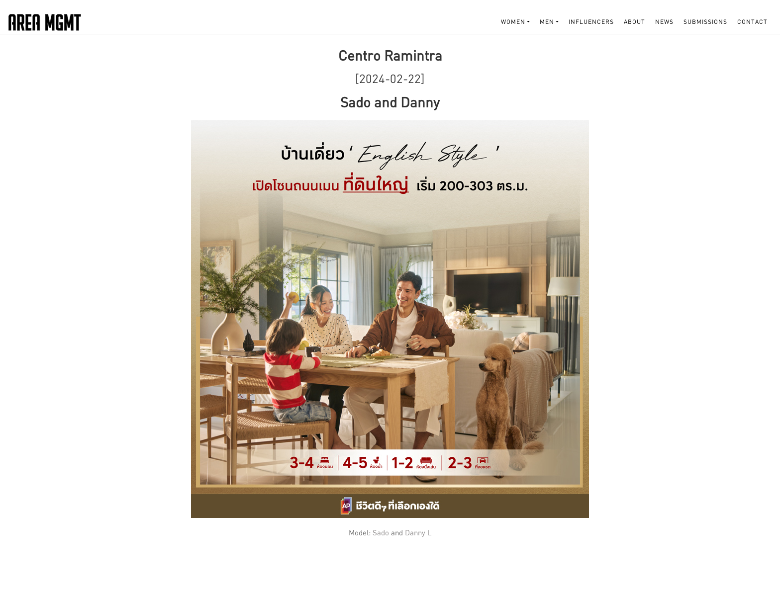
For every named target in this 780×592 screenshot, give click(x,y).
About (634, 21)
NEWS (664, 21)
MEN (547, 21)
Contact (752, 21)
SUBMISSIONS (705, 21)
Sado (382, 532)
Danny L (418, 532)
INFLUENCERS (591, 21)
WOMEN (513, 21)
